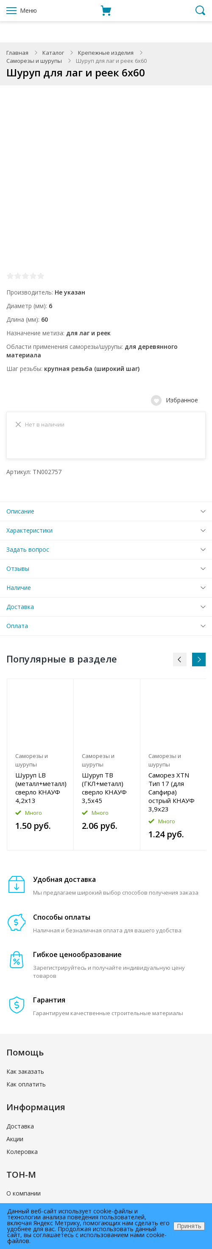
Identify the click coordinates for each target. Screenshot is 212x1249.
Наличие (18, 590)
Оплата (17, 628)
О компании (23, 1196)
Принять (189, 1226)
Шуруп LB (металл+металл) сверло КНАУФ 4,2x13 (40, 790)
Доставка (20, 609)
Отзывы (17, 571)
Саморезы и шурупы (34, 61)
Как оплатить (26, 1087)
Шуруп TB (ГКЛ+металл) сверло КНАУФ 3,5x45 (104, 790)
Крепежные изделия (106, 52)
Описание (20, 514)
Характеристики (29, 533)
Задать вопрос (27, 552)
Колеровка (22, 1154)
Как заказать (25, 1074)
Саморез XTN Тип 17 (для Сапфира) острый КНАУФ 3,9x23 (171, 794)
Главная (17, 52)
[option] (40, 767)
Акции (14, 1141)
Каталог (53, 52)
